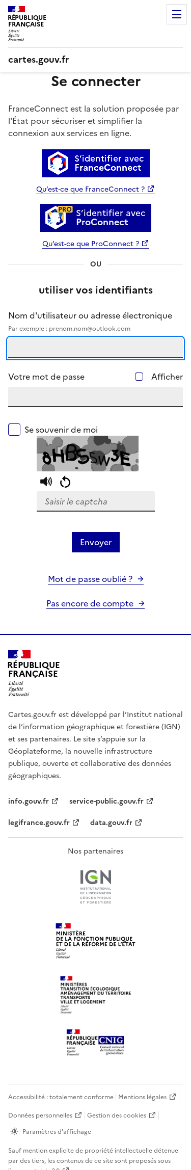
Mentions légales (142, 1097)
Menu (177, 14)
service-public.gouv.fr (106, 801)
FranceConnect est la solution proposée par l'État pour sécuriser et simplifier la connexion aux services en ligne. (93, 120)
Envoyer (96, 542)
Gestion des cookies (116, 1115)
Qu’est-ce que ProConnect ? (90, 243)
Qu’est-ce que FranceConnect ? (90, 189)
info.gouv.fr (28, 801)
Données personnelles (40, 1115)
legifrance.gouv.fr (39, 822)
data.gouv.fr (111, 822)
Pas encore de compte (89, 603)
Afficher (167, 376)
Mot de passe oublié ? (90, 579)
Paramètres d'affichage (56, 1131)
